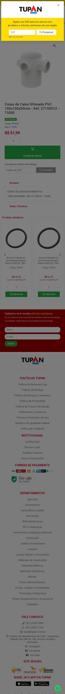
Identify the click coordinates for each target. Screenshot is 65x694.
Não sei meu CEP (16, 37)
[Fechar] (58, 5)
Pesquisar (46, 32)
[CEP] (22, 32)
